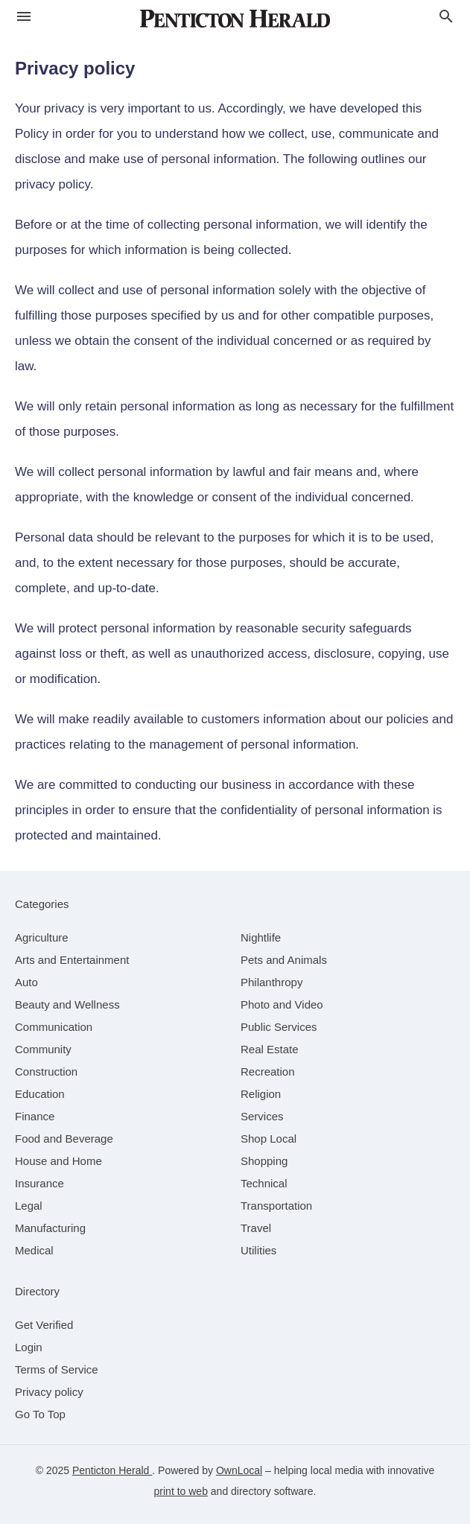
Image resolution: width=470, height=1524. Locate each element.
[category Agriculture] (42, 937)
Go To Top (40, 1414)
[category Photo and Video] (282, 1004)
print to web (181, 1491)
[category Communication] (53, 1026)
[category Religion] (261, 1094)
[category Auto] (26, 982)
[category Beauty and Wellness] (67, 1004)
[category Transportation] (276, 1205)
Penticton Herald (112, 1470)
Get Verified (44, 1324)
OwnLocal (239, 1470)
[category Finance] (34, 1116)
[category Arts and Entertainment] (72, 959)
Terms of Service (56, 1369)
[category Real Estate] (270, 1049)
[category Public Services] (279, 1026)
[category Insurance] (39, 1183)
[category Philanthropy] (271, 982)
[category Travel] (256, 1228)
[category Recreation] (268, 1071)
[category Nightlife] (261, 937)
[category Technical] (264, 1183)
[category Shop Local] (268, 1138)
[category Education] (40, 1094)
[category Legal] (28, 1205)
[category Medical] (34, 1250)
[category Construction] (46, 1071)
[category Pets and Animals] (284, 959)
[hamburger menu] (24, 16)
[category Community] (43, 1049)
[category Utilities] (258, 1250)
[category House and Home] (58, 1161)
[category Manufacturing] (50, 1228)
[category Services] (262, 1116)
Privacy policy (49, 1391)
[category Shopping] (264, 1161)
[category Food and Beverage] (64, 1138)
